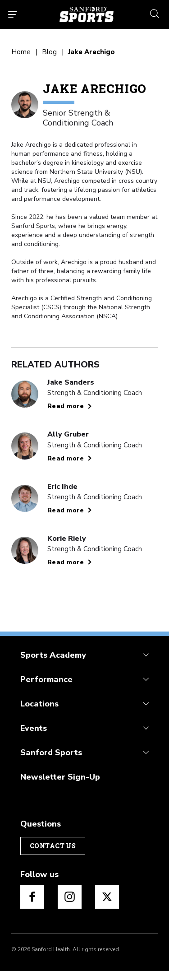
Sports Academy (53, 655)
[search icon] (154, 12)
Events (33, 728)
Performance (46, 679)
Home (21, 52)
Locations (39, 703)
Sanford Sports (51, 752)
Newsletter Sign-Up (60, 776)
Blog (49, 52)
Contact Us (53, 845)
